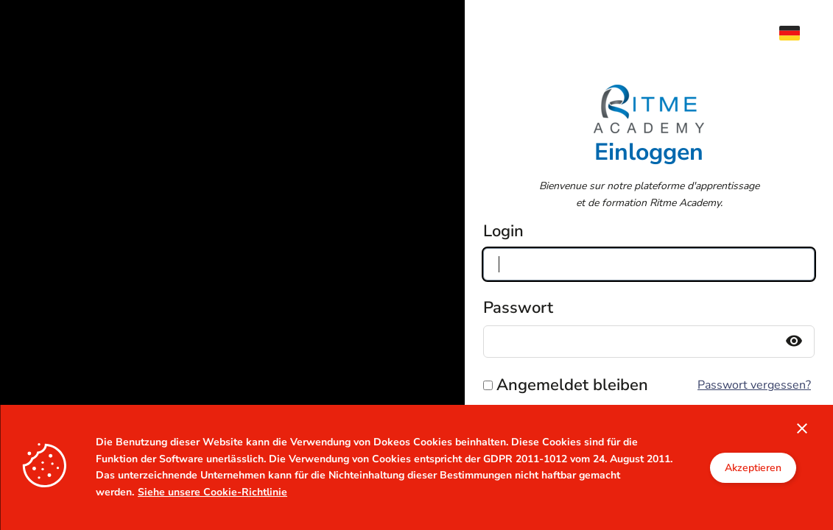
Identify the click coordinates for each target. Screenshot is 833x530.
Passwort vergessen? (754, 385)
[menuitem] (797, 33)
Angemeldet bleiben (572, 385)
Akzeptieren (753, 468)
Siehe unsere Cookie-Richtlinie (212, 492)
